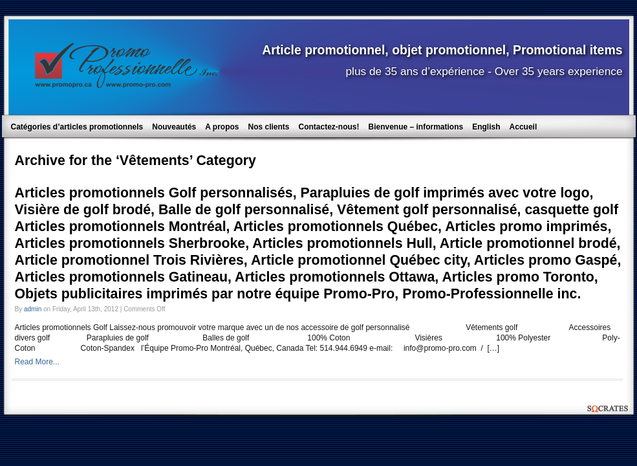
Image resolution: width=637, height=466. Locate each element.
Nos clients (268, 126)
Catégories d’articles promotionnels (77, 126)
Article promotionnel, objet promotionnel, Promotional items (442, 50)
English (486, 126)
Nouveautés (174, 126)
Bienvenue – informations (416, 126)
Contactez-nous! (329, 126)
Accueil (523, 126)
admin (32, 309)
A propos (222, 126)
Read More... (37, 361)
